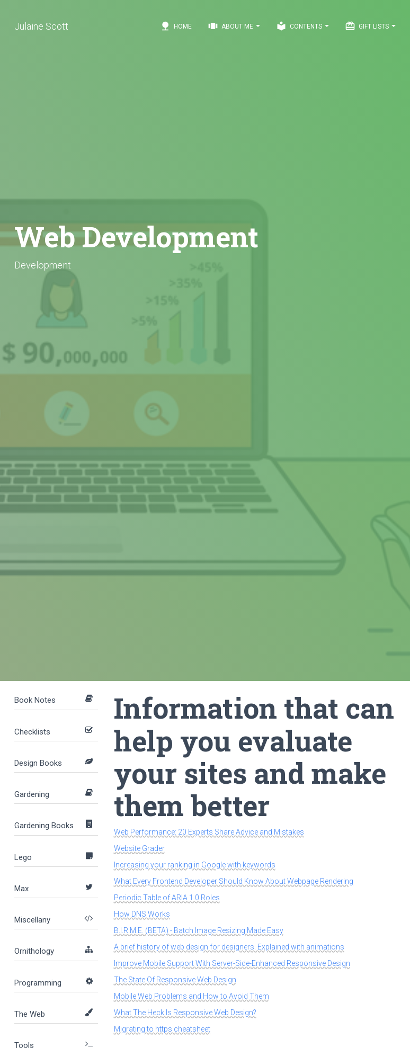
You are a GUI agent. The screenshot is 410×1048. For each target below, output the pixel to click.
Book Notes (35, 700)
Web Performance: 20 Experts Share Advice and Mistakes (209, 832)
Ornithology (34, 951)
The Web (29, 1014)
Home (176, 26)
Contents (302, 26)
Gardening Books (44, 825)
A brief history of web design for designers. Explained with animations (229, 947)
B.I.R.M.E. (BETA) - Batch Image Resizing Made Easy (198, 930)
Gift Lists (370, 26)
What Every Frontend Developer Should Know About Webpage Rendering (233, 881)
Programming (37, 983)
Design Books (38, 763)
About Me (234, 26)
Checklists (32, 732)
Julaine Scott (41, 26)
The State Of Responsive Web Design (175, 979)
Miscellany (32, 920)
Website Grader (139, 848)
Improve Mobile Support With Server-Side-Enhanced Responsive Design (232, 963)
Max (21, 888)
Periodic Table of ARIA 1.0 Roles (167, 897)
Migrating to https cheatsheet (162, 1029)
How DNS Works (142, 914)
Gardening (31, 794)
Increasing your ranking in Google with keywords (194, 865)
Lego (23, 857)
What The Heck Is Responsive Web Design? (185, 1012)
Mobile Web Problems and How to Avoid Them (191, 996)
